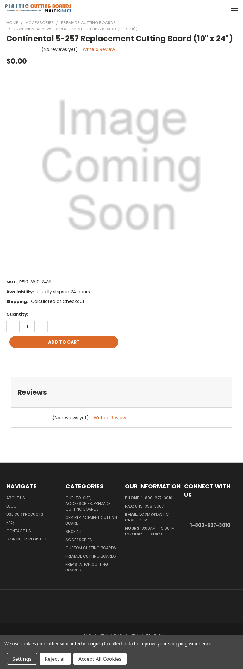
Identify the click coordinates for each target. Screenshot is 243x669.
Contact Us (18, 530)
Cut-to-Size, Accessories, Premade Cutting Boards (87, 503)
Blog (11, 506)
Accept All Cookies (100, 658)
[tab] (121, 392)
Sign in (13, 539)
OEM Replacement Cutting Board (91, 520)
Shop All (73, 531)
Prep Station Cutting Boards (86, 567)
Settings (22, 658)
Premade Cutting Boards (90, 556)
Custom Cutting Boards (90, 548)
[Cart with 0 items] (222, 8)
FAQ (10, 522)
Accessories (78, 539)
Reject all (55, 658)
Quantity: (17, 314)
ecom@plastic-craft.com (148, 517)
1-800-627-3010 (156, 498)
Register (37, 539)
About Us (15, 498)
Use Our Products (24, 514)
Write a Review (99, 49)
